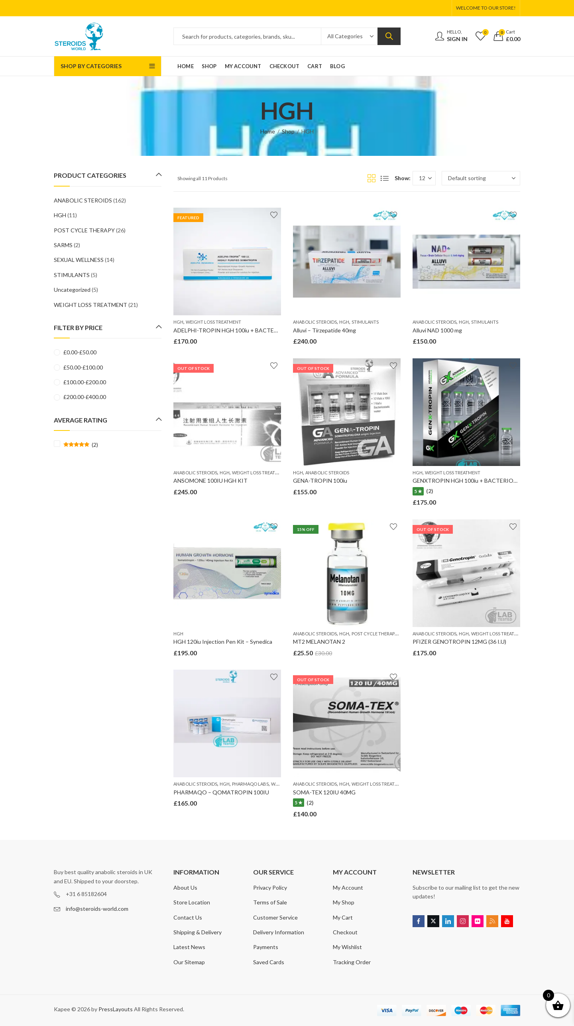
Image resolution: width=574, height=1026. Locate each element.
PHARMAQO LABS (250, 783)
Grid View (371, 178)
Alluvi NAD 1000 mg (437, 330)
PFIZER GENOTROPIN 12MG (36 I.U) (459, 641)
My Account (348, 887)
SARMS (63, 245)
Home (267, 131)
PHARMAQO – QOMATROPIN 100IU (221, 792)
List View (385, 178)
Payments (265, 946)
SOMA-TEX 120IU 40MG (324, 792)
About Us (185, 887)
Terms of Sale (270, 902)
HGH (178, 321)
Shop (288, 131)
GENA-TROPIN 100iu (320, 480)
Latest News (189, 946)
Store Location (191, 902)
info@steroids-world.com (97, 908)
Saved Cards (268, 962)
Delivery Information (278, 932)
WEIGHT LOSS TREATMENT (213, 321)
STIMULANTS (365, 321)
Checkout (345, 932)
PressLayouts (115, 1009)
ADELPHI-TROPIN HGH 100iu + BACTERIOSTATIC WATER (249, 330)
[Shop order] (481, 178)
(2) (80, 444)
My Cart (343, 917)
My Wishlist (347, 946)
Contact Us (187, 917)
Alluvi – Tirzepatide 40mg (324, 330)
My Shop (343, 902)
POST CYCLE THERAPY (374, 633)
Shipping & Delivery (197, 932)
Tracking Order (352, 962)
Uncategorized (72, 289)
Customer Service (275, 917)
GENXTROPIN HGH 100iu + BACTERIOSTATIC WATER (483, 480)
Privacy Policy (270, 887)
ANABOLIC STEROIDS (315, 321)
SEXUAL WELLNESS (79, 259)
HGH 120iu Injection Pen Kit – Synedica (222, 641)
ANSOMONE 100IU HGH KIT (210, 480)
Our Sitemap (189, 962)
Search (389, 36)
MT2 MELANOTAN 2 (319, 641)
